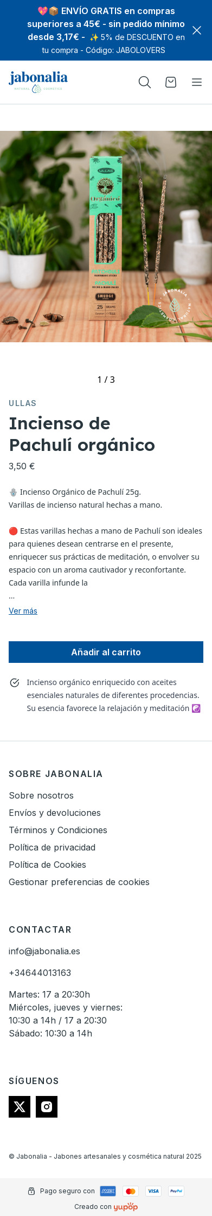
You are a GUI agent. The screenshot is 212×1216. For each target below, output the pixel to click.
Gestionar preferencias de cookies (79, 881)
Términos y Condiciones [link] (58, 830)
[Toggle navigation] (196, 82)
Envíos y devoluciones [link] (55, 812)
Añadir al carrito (106, 652)
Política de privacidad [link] (52, 847)
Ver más (23, 611)
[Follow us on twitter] (19, 1107)
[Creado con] (126, 1207)
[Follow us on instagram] (46, 1107)
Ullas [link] (23, 403)
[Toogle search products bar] (144, 82)
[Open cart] (170, 82)
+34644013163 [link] (40, 972)
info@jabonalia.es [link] (44, 951)
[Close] (196, 30)
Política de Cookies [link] (47, 864)
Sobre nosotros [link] (41, 795)
